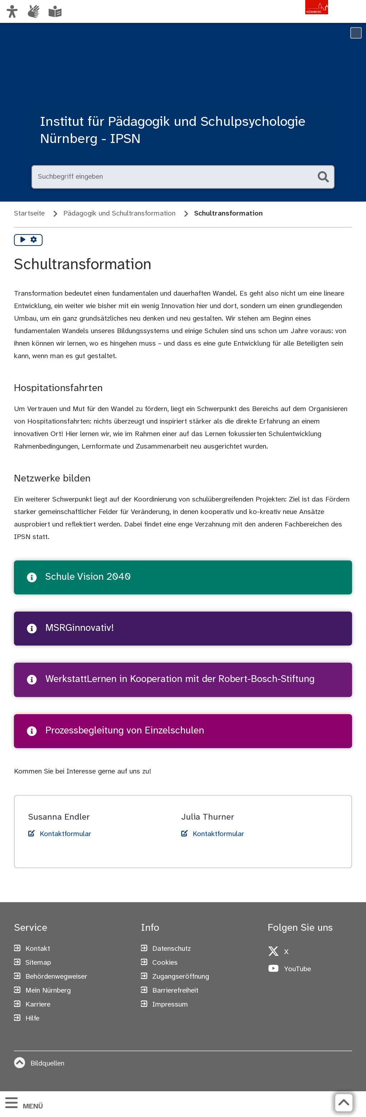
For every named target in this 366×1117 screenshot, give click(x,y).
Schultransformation (228, 213)
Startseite (29, 213)
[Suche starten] (323, 176)
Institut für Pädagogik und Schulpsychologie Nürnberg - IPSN (173, 131)
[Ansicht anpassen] (12, 11)
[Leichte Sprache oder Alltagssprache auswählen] (55, 11)
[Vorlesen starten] (23, 240)
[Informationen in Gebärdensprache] (33, 11)
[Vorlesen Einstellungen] (33, 240)
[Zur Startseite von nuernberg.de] (297, 19)
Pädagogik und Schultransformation (119, 213)
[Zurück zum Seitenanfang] (343, 1102)
